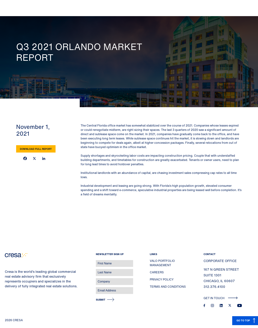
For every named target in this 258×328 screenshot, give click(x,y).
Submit (100, 299)
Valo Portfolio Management (162, 263)
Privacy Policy (162, 279)
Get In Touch (221, 298)
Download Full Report (36, 149)
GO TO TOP (243, 320)
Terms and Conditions (168, 286)
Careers (157, 272)
